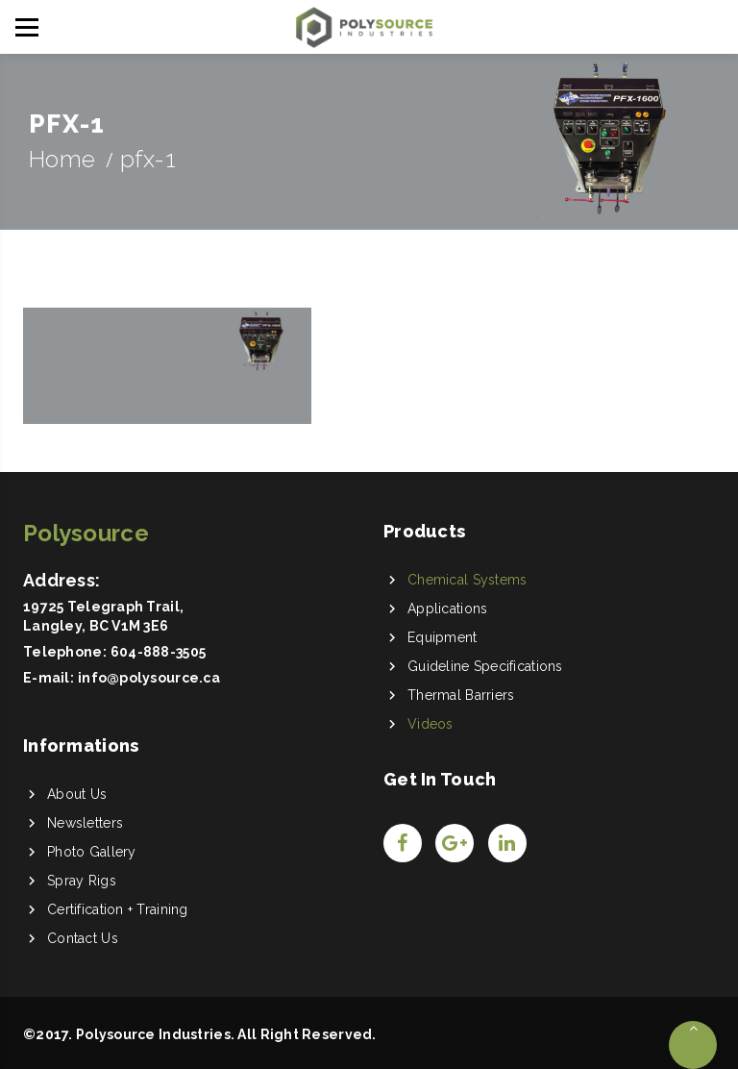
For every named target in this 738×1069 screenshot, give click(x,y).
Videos (430, 724)
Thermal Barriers (460, 695)
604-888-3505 (158, 651)
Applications (447, 608)
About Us (77, 794)
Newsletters (85, 823)
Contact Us (82, 938)
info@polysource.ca (149, 677)
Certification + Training (117, 909)
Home (62, 159)
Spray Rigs (81, 880)
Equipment (442, 637)
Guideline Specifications (485, 666)
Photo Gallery (91, 851)
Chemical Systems (467, 579)
